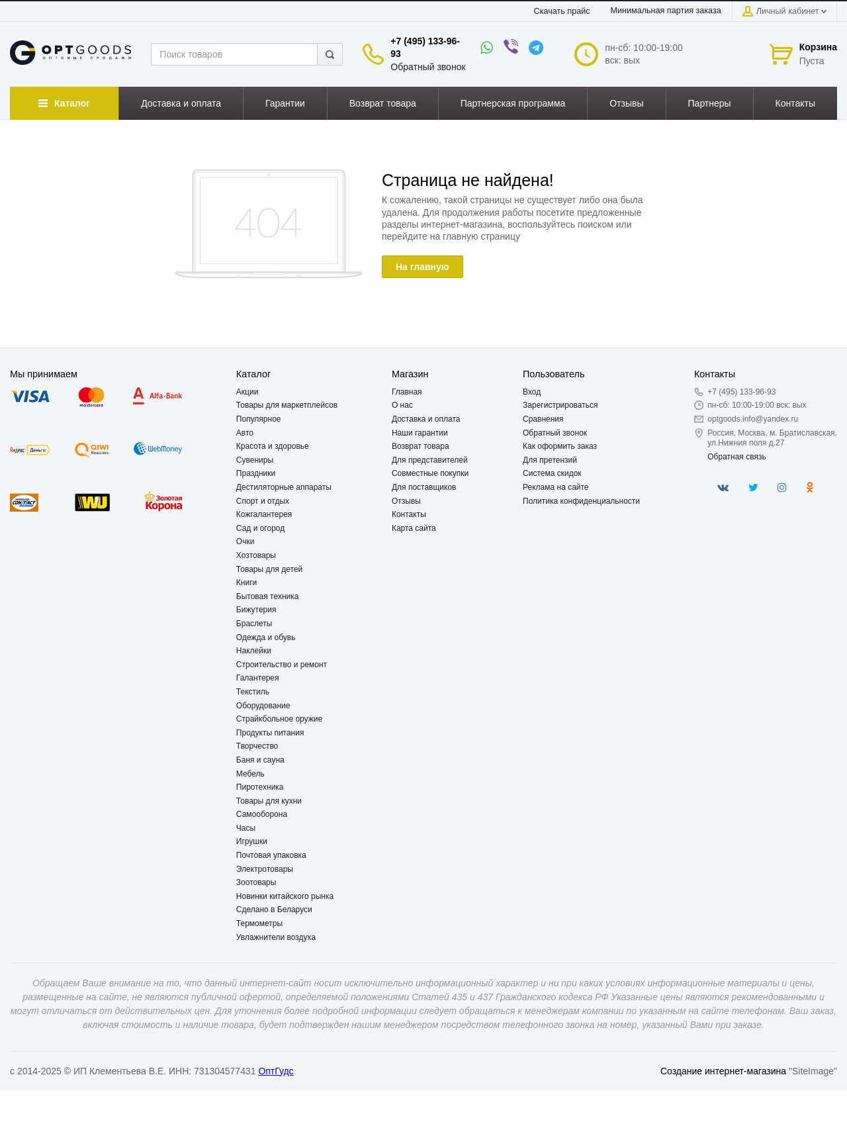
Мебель (250, 773)
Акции (247, 392)
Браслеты (254, 623)
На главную (422, 266)
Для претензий (550, 460)
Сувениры (254, 460)
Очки (245, 541)
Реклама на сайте (556, 487)
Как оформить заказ (560, 446)
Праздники (255, 473)
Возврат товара (420, 446)
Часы (245, 828)
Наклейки (253, 650)
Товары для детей (269, 569)
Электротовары (264, 869)
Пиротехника (260, 787)
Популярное (258, 419)
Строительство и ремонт (281, 664)
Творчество (257, 746)
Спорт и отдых (262, 501)
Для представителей (430, 460)
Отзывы (406, 501)
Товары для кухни (269, 801)
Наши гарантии (420, 433)
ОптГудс (275, 1071)
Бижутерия (256, 609)
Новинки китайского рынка (285, 896)
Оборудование (263, 705)
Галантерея (257, 677)
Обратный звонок (427, 67)
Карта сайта (414, 528)
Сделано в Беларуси (274, 909)
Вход (532, 392)
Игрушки (251, 841)
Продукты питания (270, 732)
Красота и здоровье (272, 446)
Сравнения (543, 419)
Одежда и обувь (266, 637)
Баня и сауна (260, 760)
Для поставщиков (424, 487)
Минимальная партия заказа (665, 10)
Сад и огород (260, 528)
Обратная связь (736, 456)
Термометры (259, 923)
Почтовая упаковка (271, 855)
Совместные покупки (430, 473)
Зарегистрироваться (560, 405)
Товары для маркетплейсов (286, 405)
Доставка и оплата (426, 419)
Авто (244, 433)
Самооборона (261, 814)
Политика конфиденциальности (581, 501)
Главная (407, 392)
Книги (246, 582)
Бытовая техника (267, 596)
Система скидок (552, 473)
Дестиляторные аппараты (284, 487)
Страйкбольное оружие (279, 719)
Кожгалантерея (264, 514)
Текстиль (252, 691)
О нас (402, 405)
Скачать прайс (562, 11)
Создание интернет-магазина (723, 1071)
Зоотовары (256, 882)
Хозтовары (256, 555)
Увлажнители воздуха (276, 937)
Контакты (409, 514)
